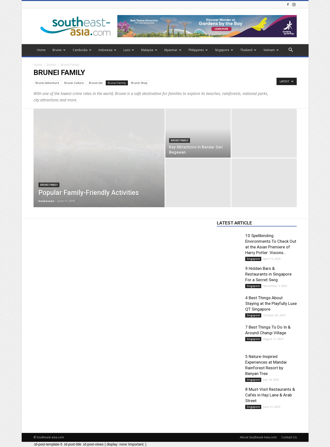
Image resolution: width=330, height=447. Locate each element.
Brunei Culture (74, 83)
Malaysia (149, 50)
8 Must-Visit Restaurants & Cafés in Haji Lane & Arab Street (270, 395)
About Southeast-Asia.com (258, 437)
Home (41, 50)
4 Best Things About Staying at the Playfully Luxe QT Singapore (271, 303)
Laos (128, 50)
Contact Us (289, 437)
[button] (291, 50)
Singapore (224, 50)
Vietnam (271, 50)
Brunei (59, 50)
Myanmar (172, 50)
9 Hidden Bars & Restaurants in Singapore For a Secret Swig (268, 274)
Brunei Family (117, 83)
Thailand (248, 50)
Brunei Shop (139, 83)
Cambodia (82, 50)
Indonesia (107, 50)
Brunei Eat (96, 83)
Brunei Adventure (47, 83)
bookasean (46, 201)
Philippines (198, 50)
